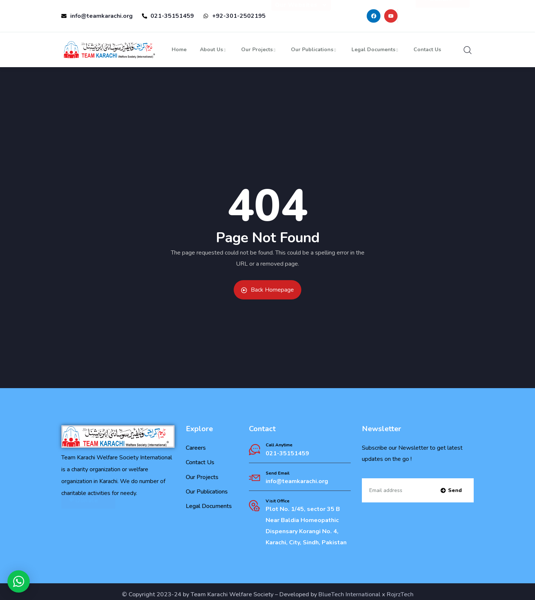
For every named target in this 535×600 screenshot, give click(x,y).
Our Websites (301, 14)
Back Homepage (267, 290)
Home (179, 49)
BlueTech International (349, 594)
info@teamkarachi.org (297, 481)
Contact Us (427, 49)
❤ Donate (442, 13)
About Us (214, 49)
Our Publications (314, 49)
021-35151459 (287, 453)
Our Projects (259, 49)
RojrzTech (400, 594)
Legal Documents (375, 49)
